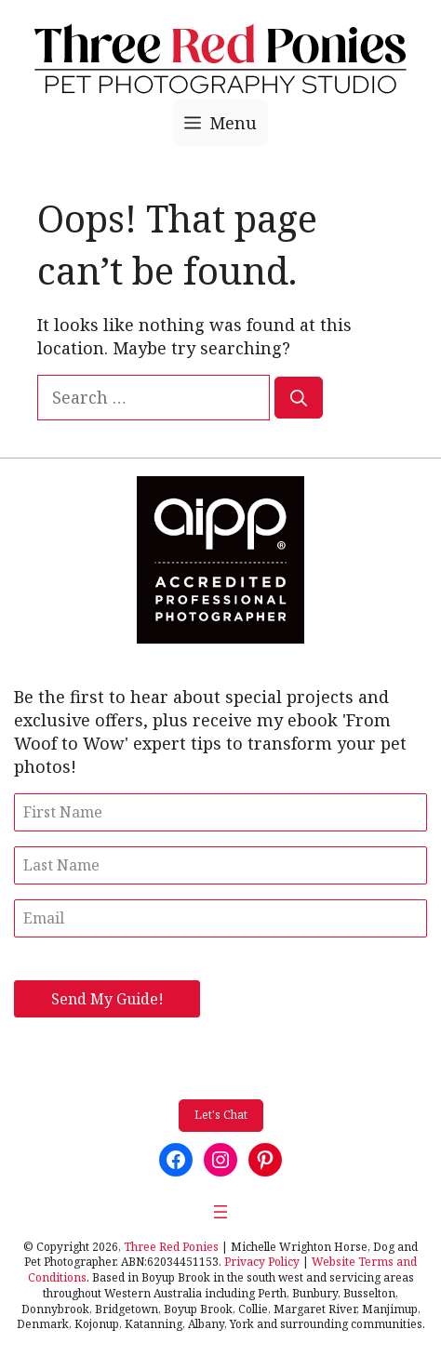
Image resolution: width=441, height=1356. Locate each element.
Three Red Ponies (171, 1247)
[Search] (298, 398)
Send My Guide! (107, 999)
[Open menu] (220, 1212)
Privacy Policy (262, 1262)
